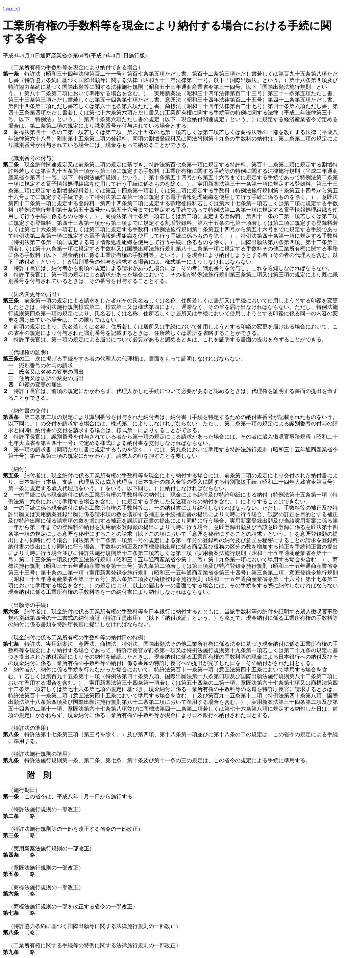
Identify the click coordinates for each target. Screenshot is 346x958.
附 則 (39, 775)
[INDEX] (11, 8)
